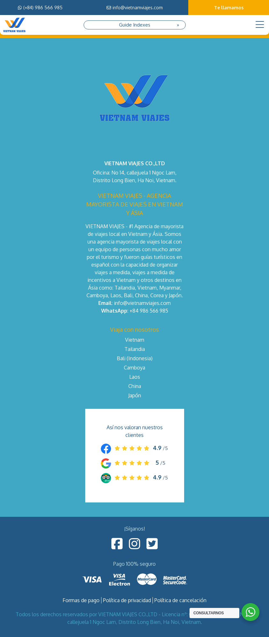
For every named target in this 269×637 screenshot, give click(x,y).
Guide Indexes (134, 25)
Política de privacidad (127, 600)
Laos (134, 377)
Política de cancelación (180, 600)
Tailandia (134, 349)
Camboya (134, 367)
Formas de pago (81, 600)
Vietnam (134, 340)
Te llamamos (228, 7)
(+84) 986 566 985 (40, 7)
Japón (134, 395)
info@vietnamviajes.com (135, 7)
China (134, 386)
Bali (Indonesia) (135, 358)
